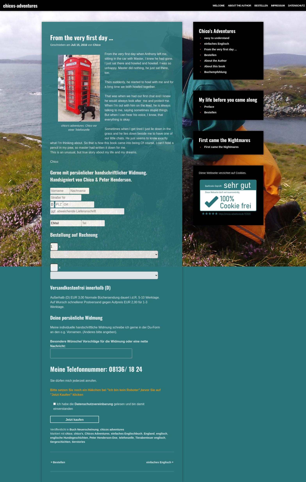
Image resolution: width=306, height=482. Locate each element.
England (149, 433)
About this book (214, 66)
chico (68, 433)
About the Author (239, 5)
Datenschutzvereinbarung (94, 404)
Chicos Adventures (97, 433)
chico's (78, 433)
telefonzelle (126, 437)
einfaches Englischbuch (126, 433)
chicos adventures (112, 429)
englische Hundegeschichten (69, 437)
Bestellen (261, 5)
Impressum (278, 5)
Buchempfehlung (215, 72)
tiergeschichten (60, 441)
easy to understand (216, 38)
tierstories (78, 441)
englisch (161, 433)
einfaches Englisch (158, 462)
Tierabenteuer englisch (150, 437)
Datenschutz (296, 5)
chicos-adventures (20, 5)
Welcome (219, 5)
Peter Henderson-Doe (103, 437)
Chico (97, 44)
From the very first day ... (220, 49)
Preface (209, 106)
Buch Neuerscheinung (84, 429)
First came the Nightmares (221, 147)
